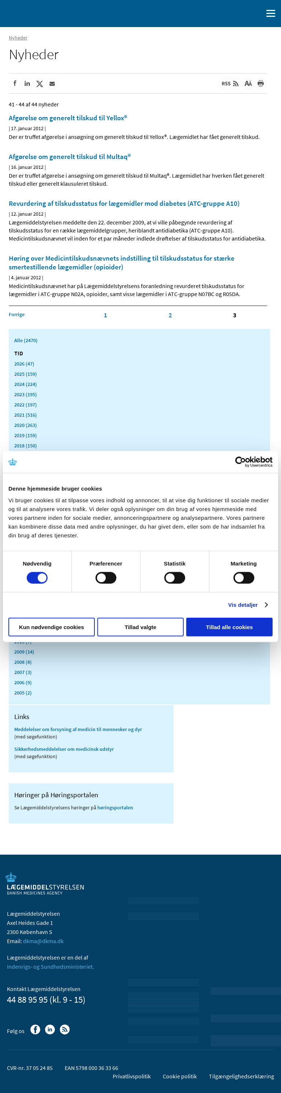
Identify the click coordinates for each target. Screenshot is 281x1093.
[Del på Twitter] (39, 84)
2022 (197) (25, 404)
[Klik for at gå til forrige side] (17, 314)
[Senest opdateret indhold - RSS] (230, 84)
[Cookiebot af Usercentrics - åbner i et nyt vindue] (241, 462)
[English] (238, 13)
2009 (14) (24, 651)
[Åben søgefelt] (256, 13)
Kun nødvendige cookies (51, 627)
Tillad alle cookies (229, 627)
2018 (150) (25, 445)
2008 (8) (23, 662)
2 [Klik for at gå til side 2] (170, 315)
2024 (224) (25, 384)
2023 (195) (25, 394)
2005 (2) (23, 692)
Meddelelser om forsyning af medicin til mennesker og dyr (78, 729)
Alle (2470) (26, 340)
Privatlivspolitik (132, 1076)
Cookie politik (180, 1076)
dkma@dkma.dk (43, 941)
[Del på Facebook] (14, 84)
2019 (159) (25, 435)
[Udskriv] (260, 84)
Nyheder (18, 37)
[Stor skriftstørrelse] (248, 84)
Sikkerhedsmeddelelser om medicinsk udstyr (64, 749)
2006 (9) (23, 682)
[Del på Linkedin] (27, 84)
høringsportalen (115, 807)
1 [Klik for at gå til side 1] (105, 315)
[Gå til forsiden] (36, 13)
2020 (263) (25, 425)
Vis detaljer (243, 605)
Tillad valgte (140, 627)
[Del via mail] (52, 84)
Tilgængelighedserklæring (241, 1076)
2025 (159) (25, 374)
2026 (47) (24, 363)
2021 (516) (25, 415)
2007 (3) (23, 672)
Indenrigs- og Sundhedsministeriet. (50, 966)
